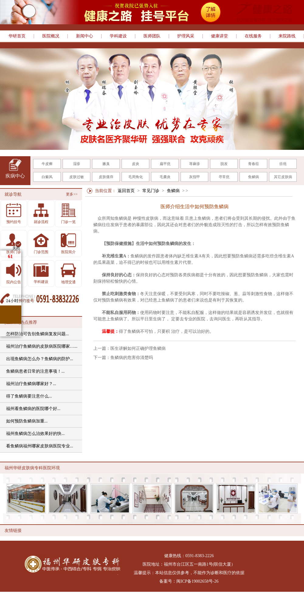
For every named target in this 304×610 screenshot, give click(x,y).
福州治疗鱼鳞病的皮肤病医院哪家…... (42, 346)
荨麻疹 (194, 164)
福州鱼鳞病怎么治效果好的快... (35, 433)
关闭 (16, 248)
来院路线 (286, 36)
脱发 (224, 164)
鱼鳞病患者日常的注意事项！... (35, 371)
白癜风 (47, 177)
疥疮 (283, 164)
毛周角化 (135, 177)
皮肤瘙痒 (106, 177)
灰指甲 (194, 177)
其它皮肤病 (283, 177)
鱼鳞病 (253, 177)
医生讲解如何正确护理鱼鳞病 (138, 348)
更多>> (72, 194)
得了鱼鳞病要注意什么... (29, 396)
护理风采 (185, 36)
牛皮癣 (47, 164)
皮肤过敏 (76, 177)
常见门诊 (150, 190)
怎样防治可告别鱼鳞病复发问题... (37, 334)
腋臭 (106, 164)
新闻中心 (84, 36)
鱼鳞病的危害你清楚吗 (131, 357)
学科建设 (118, 36)
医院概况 (50, 36)
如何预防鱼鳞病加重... (27, 421)
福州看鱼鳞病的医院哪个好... (33, 408)
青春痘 (253, 164)
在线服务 (253, 36)
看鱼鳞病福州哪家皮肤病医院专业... (39, 446)
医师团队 (152, 36)
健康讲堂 (219, 36)
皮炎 (135, 164)
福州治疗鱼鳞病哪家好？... (31, 383)
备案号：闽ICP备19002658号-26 (188, 581)
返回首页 (126, 190)
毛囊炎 (165, 177)
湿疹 (76, 164)
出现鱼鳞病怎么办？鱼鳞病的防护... (39, 359)
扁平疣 (165, 164)
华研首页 (17, 36)
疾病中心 (15, 175)
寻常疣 (224, 177)
